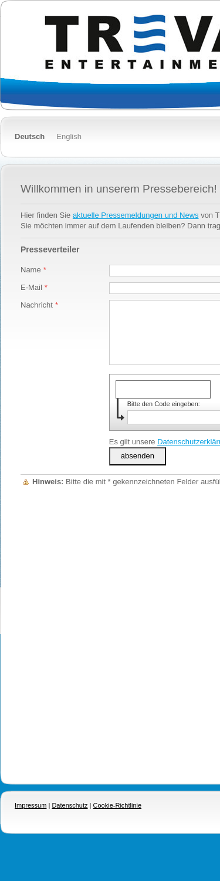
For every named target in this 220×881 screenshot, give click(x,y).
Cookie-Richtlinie (117, 805)
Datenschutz (69, 805)
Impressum (30, 805)
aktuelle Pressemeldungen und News (136, 215)
